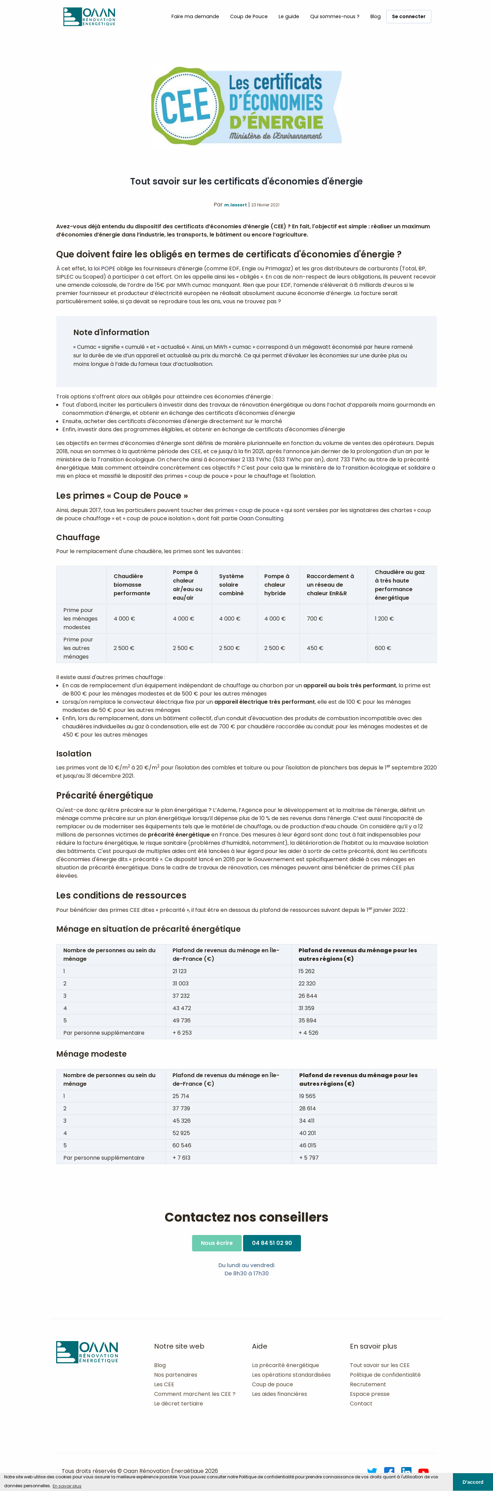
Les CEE (164, 1384)
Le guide (289, 16)
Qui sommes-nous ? (334, 16)
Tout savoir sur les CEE (380, 1365)
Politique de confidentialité (385, 1375)
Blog (375, 16)
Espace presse (370, 1394)
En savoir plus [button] (67, 1486)
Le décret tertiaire (178, 1403)
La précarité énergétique (285, 1365)
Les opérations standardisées (291, 1375)
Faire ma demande (195, 16)
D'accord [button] (473, 1482)
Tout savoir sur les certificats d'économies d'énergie (246, 181)
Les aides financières (279, 1394)
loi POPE (104, 268)
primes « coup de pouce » (249, 510)
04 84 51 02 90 (272, 1243)
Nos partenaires (175, 1375)
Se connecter (409, 16)
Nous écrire (217, 1243)
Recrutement (368, 1384)
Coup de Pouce (249, 16)
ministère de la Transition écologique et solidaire (365, 468)
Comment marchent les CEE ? (195, 1394)
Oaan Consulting (261, 518)
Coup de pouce (272, 1384)
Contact (361, 1403)
